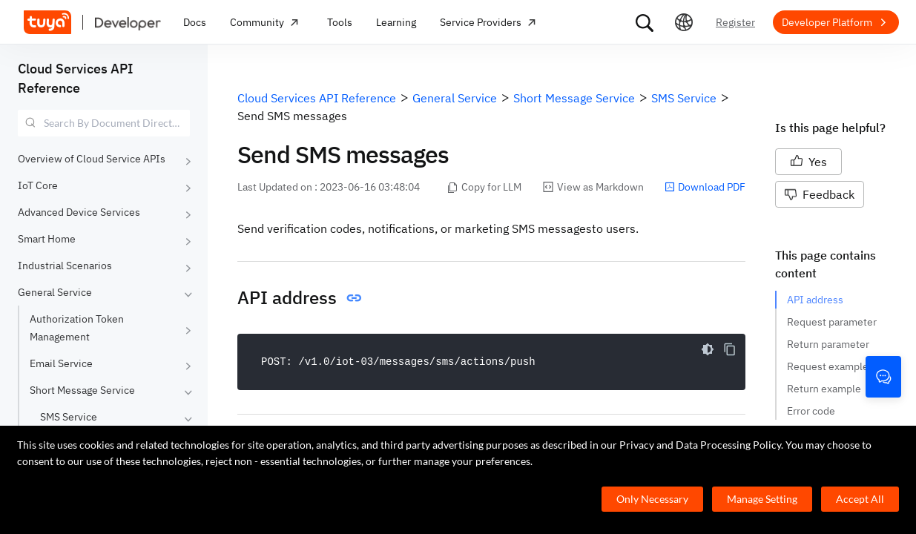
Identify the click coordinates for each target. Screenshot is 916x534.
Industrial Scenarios (65, 265)
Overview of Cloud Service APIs (91, 158)
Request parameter (832, 322)
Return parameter (828, 344)
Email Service (61, 363)
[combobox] (104, 123)
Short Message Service (82, 390)
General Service (55, 292)
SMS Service (68, 416)
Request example (828, 366)
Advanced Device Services (79, 212)
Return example (824, 388)
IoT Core (38, 185)
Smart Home (47, 238)
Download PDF (705, 187)
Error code (811, 411)
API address (815, 299)
